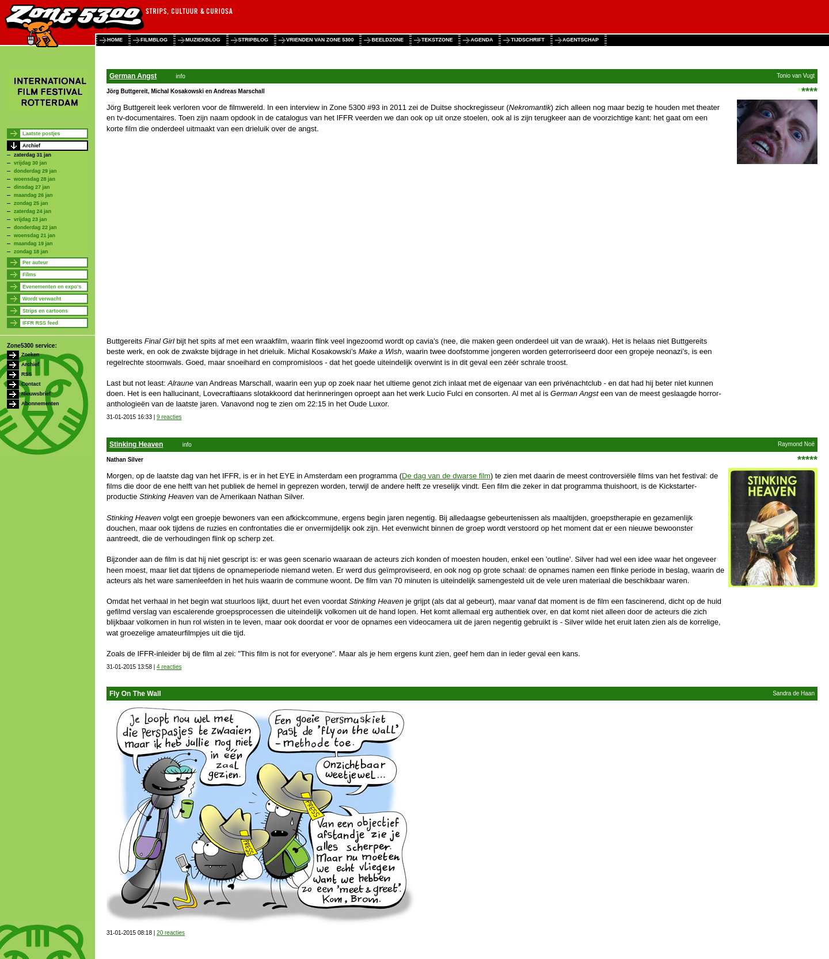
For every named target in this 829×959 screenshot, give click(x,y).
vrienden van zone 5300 (319, 40)
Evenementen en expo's (51, 287)
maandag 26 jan (33, 195)
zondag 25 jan (31, 203)
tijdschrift (528, 40)
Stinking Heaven (136, 444)
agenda (481, 40)
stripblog (253, 40)
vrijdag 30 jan (30, 163)
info (180, 76)
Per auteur (35, 262)
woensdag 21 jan (34, 235)
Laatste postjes (41, 133)
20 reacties (171, 933)
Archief (31, 146)
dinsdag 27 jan (32, 187)
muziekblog (202, 40)
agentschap (580, 40)
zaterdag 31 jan (32, 155)
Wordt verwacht (41, 299)
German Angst (133, 76)
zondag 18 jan (31, 251)
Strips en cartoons (45, 311)
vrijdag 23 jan (30, 219)
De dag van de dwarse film (446, 475)
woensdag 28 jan (34, 179)
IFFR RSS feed (40, 323)
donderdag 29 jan (35, 171)
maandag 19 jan (33, 243)
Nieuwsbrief (36, 394)
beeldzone (387, 40)
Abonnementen (40, 403)
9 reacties (169, 417)
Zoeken (30, 354)
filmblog (154, 40)
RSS (26, 374)
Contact (31, 384)
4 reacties (169, 667)
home (115, 40)
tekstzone (437, 40)
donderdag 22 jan (35, 227)
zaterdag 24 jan (32, 211)
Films (29, 274)
